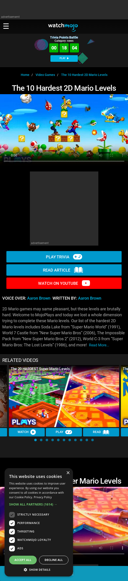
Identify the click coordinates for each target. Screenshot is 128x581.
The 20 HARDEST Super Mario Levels (40, 369)
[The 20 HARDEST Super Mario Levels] (64, 396)
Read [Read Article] (101, 432)
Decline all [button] (54, 560)
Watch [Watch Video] (27, 432)
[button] (35, 440)
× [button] (68, 473)
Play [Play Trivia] (64, 432)
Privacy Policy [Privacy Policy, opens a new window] (43, 497)
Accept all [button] (23, 560)
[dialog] (39, 522)
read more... (99, 345)
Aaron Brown (38, 298)
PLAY (64, 58)
